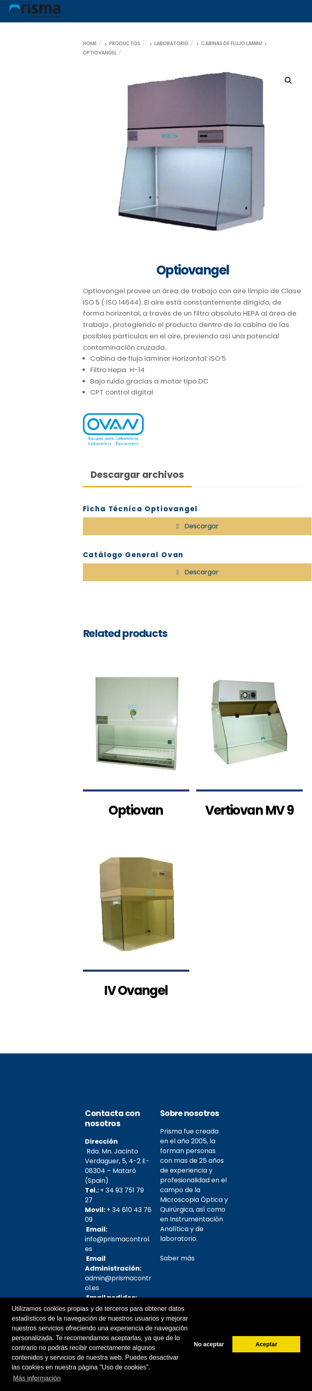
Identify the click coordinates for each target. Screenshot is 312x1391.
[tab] (137, 474)
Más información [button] (37, 1378)
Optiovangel (100, 53)
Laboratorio (171, 43)
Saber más (177, 1268)
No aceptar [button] (209, 1344)
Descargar (201, 526)
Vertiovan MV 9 (249, 820)
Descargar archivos (137, 474)
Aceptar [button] (266, 1344)
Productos (124, 43)
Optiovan (135, 820)
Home (90, 43)
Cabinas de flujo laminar (233, 43)
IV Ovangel (136, 1000)
